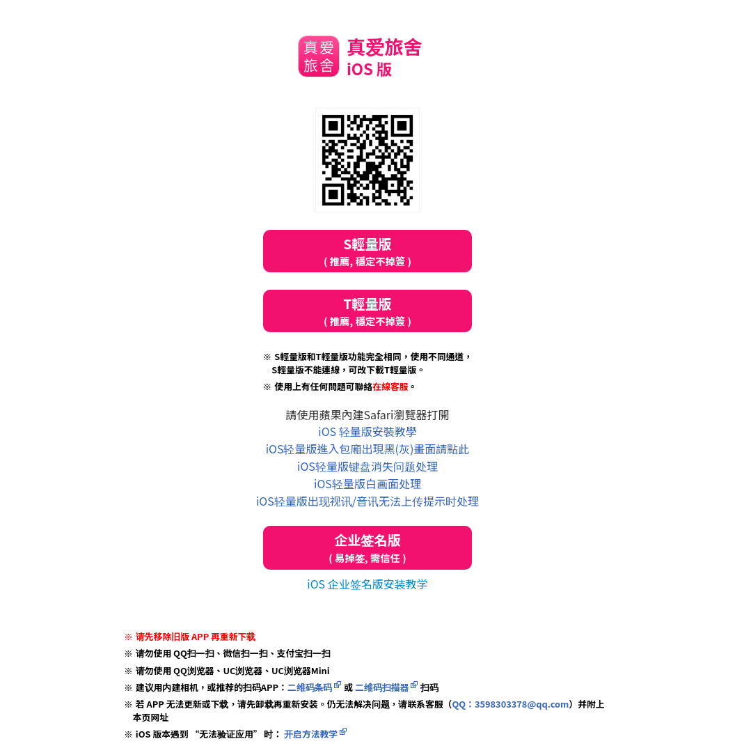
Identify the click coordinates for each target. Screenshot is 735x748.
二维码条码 (310, 687)
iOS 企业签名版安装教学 (367, 583)
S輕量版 (367, 251)
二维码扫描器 (382, 687)
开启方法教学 (310, 733)
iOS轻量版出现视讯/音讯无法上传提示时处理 (367, 500)
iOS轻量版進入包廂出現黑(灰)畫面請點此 (368, 448)
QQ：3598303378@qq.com (510, 703)
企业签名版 (367, 548)
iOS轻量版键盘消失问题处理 (367, 466)
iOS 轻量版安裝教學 (367, 431)
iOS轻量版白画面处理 (367, 483)
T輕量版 (367, 311)
